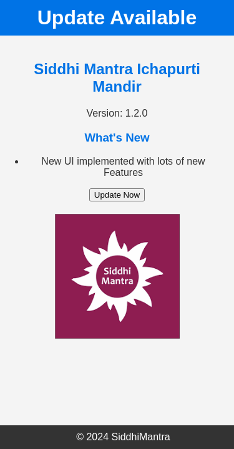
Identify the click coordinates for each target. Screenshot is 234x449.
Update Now (117, 195)
